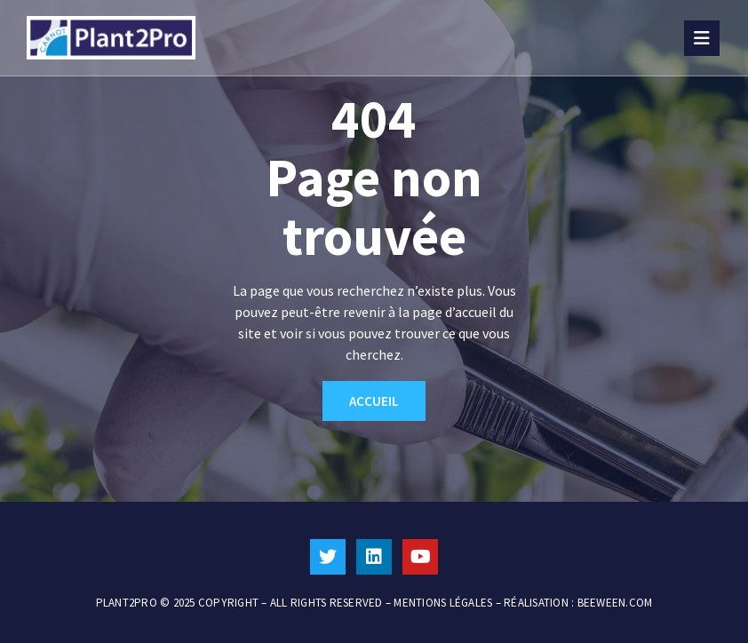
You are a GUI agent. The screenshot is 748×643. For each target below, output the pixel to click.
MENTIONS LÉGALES (443, 602)
